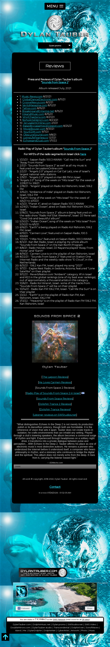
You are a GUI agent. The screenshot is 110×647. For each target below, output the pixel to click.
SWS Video (90, 624)
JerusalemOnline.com (37, 123)
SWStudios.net (75, 624)
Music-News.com (32, 96)
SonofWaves (92, 627)
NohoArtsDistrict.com (35, 120)
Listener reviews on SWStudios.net (55, 414)
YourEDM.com (32, 131)
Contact (55, 487)
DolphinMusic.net (41, 624)
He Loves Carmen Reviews (55, 382)
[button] (55, 6)
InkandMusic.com (33, 114)
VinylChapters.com (34, 117)
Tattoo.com (29, 108)
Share (89, 608)
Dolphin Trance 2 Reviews (55, 404)
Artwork (75, 630)
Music (92, 630)
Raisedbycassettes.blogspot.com (43, 125)
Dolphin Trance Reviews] (55, 409)
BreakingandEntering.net (38, 111)
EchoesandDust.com (36, 140)
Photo (84, 630)
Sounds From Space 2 (77, 148)
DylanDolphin (35, 630)
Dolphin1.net (77, 627)
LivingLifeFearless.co (35, 137)
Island (18, 630)
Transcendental (61, 627)
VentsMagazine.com (34, 105)
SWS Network (59, 619)
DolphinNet (50, 630)
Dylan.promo (59, 624)
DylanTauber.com (22, 624)
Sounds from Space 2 (55, 82)
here (83, 154)
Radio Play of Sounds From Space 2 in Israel (53, 393)
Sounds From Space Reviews (55, 398)
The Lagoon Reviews (55, 377)
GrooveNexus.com (33, 102)
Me (24, 630)
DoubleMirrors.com (20, 627)
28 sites (85, 619)
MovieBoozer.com (34, 128)
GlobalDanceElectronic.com (39, 99)
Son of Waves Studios (61, 587)
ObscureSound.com (35, 134)
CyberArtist (63, 630)
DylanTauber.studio (42, 627)
